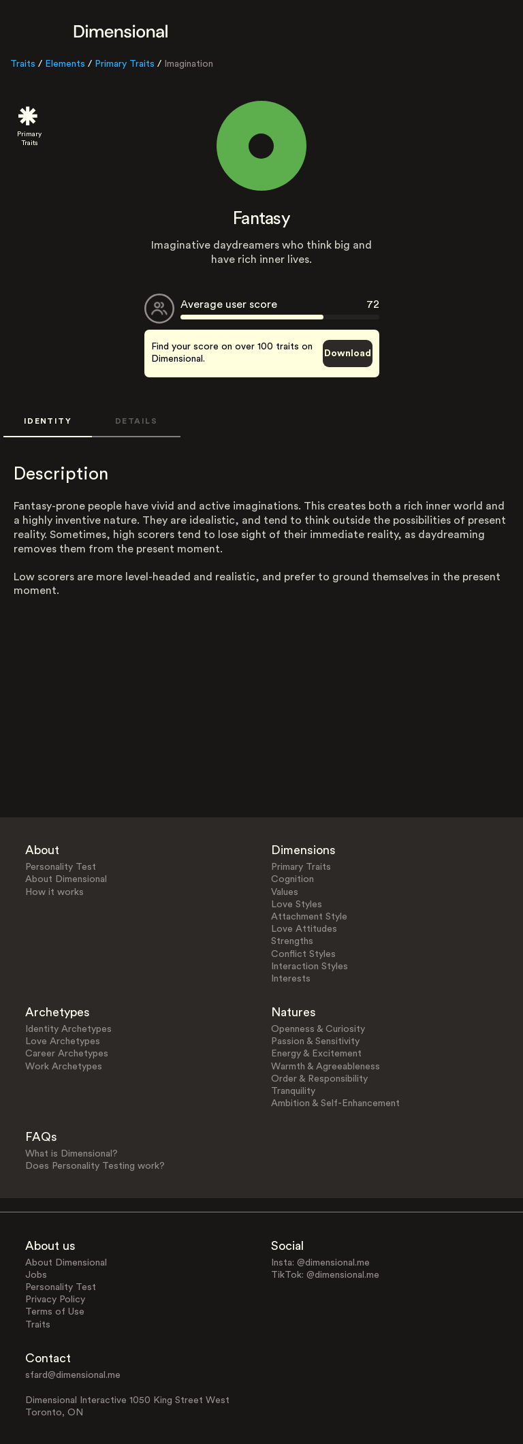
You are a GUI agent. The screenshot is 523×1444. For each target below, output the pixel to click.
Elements (65, 64)
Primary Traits (125, 64)
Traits (22, 64)
